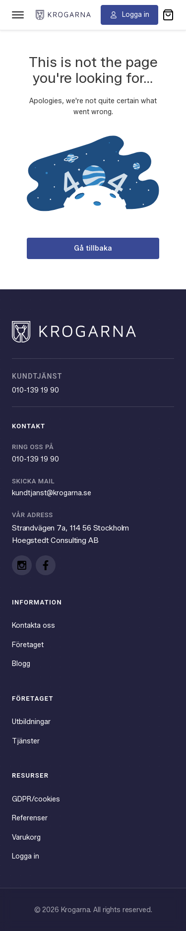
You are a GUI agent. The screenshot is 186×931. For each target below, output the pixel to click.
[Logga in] (129, 15)
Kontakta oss (33, 625)
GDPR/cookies (36, 799)
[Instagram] (22, 565)
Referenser (30, 817)
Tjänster (26, 740)
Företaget (28, 644)
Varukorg (26, 837)
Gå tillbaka (93, 248)
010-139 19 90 (35, 390)
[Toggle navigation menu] (18, 15)
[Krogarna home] (63, 14)
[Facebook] (46, 565)
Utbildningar (31, 721)
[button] (168, 15)
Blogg (21, 663)
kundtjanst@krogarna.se (51, 492)
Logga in (25, 856)
